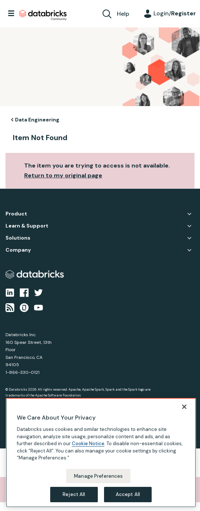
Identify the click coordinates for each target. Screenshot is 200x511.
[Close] (184, 407)
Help (123, 14)
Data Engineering (37, 119)
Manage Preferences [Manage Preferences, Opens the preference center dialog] (98, 476)
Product (16, 214)
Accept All (128, 494)
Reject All (74, 494)
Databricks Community (43, 15)
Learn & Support (26, 226)
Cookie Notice (88, 443)
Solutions (17, 238)
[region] (101, 452)
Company (18, 250)
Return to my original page (63, 175)
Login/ (174, 13)
